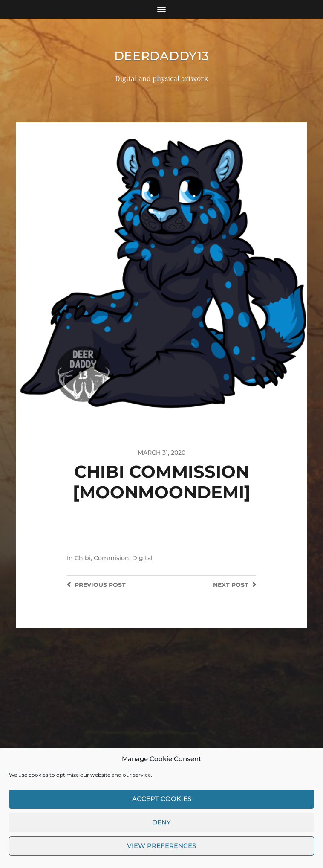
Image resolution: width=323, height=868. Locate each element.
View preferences (161, 853)
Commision (111, 558)
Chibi (83, 558)
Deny (161, 829)
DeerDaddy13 (161, 56)
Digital (142, 558)
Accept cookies (161, 806)
